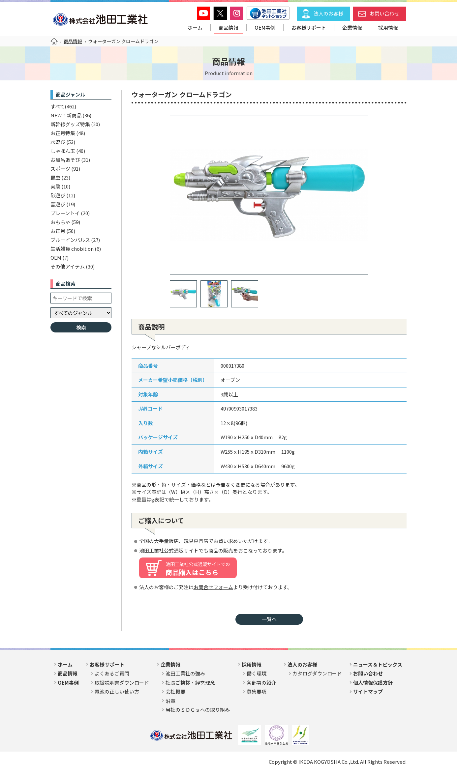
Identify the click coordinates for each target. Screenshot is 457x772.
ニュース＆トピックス (377, 664)
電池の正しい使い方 (117, 691)
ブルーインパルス (70, 239)
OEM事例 (265, 27)
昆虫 (55, 177)
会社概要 (175, 691)
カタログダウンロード (317, 673)
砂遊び (57, 195)
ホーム (195, 27)
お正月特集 (62, 132)
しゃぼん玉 (62, 150)
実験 (55, 186)
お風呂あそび (65, 159)
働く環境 (256, 673)
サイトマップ (368, 691)
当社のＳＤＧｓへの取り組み (198, 709)
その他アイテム (67, 266)
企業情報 (352, 27)
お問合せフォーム (213, 587)
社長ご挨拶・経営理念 (190, 682)
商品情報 (228, 27)
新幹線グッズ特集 (70, 124)
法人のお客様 (328, 13)
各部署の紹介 (261, 682)
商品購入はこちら (198, 569)
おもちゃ (60, 221)
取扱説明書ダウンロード (122, 682)
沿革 (170, 700)
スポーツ (60, 168)
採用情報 (388, 27)
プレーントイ (65, 213)
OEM (55, 257)
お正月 (57, 230)
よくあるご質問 (112, 673)
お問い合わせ (384, 13)
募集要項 (256, 691)
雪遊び (57, 204)
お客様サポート (308, 27)
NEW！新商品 (65, 115)
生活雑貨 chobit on (72, 248)
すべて (57, 106)
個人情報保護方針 (373, 682)
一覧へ (269, 618)
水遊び (57, 141)
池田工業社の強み (185, 673)
